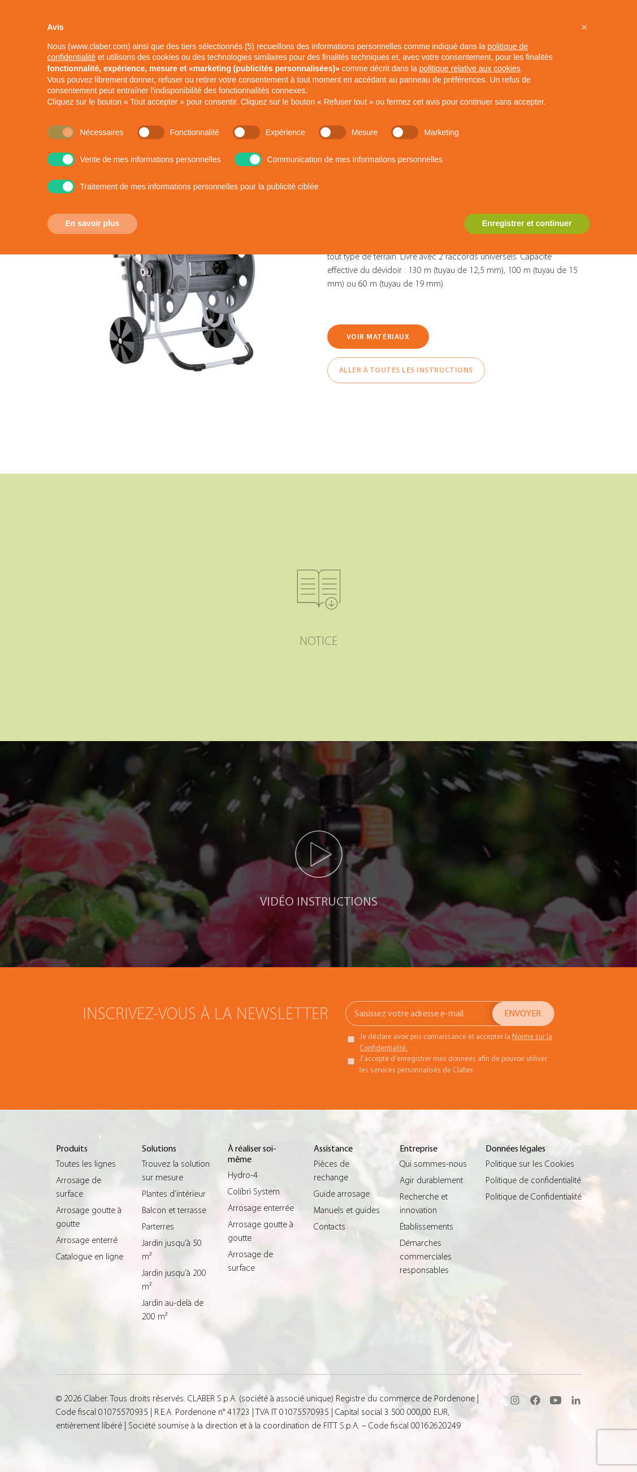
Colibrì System (254, 1192)
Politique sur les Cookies (530, 1164)
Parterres (158, 1227)
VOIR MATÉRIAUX (377, 336)
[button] (584, 27)
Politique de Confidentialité (534, 1197)
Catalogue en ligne (89, 1257)
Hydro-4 (243, 1175)
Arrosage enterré (87, 1240)
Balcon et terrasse (174, 1210)
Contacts (329, 1227)
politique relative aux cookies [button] (470, 68)
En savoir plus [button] (93, 223)
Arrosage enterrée (261, 1208)
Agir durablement (431, 1180)
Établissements (426, 1227)
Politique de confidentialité (533, 1180)
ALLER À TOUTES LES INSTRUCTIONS (406, 370)
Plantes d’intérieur (174, 1194)
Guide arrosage (342, 1194)
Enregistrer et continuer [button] (527, 223)
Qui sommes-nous (433, 1164)
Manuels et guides (347, 1210)
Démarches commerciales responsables (426, 1256)
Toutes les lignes (86, 1164)
